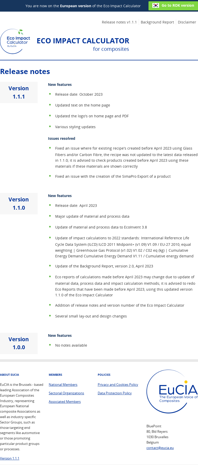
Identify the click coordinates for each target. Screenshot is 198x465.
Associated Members (65, 401)
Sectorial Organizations (66, 393)
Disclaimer (187, 22)
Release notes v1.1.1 (119, 22)
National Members (63, 384)
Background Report (157, 22)
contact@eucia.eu (160, 447)
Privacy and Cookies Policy (118, 384)
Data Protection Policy (115, 393)
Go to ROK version (173, 5)
